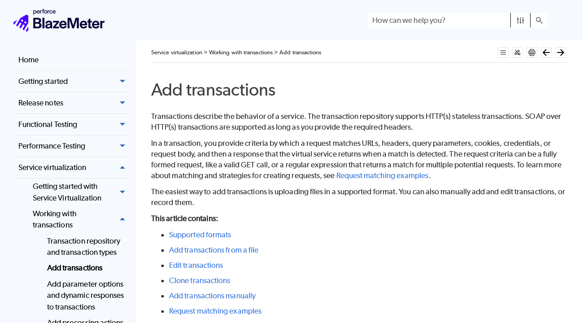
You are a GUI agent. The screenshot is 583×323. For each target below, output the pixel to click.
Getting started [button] (74, 81)
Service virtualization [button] (74, 167)
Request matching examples (382, 175)
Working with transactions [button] (81, 219)
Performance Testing (74, 146)
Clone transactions (199, 280)
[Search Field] (457, 20)
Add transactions (74, 267)
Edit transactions (196, 265)
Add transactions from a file (213, 249)
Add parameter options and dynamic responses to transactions (85, 295)
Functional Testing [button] (74, 124)
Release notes (74, 102)
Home (28, 59)
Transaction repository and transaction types (84, 246)
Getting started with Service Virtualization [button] (81, 192)
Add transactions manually (212, 295)
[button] (520, 20)
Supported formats (200, 234)
